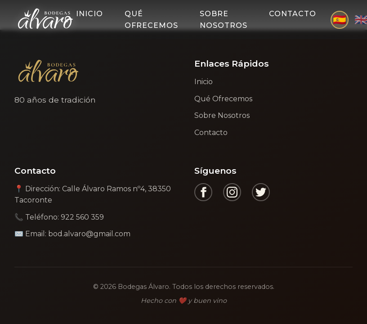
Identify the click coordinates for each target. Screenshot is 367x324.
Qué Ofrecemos (151, 19)
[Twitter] (261, 192)
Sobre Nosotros (223, 19)
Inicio (89, 13)
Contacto (292, 13)
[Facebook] (203, 192)
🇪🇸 (339, 19)
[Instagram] (232, 192)
